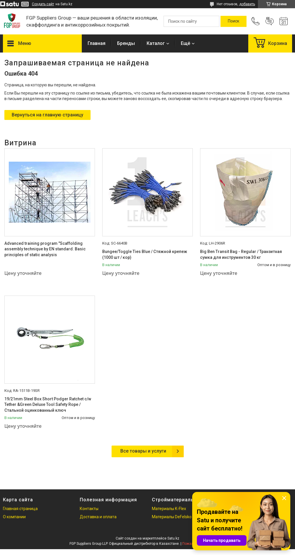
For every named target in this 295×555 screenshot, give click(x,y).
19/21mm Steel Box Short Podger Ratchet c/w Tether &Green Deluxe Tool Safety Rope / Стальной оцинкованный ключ (47, 405)
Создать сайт (43, 4)
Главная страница (20, 508)
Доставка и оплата (98, 516)
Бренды (126, 43)
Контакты (89, 508)
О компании (14, 516)
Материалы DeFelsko (172, 516)
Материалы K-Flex (169, 508)
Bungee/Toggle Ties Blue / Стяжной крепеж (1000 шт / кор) (144, 254)
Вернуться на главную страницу (47, 115)
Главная (96, 43)
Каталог (156, 43)
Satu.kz (173, 538)
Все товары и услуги (143, 451)
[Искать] (234, 21)
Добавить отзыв (270, 21)
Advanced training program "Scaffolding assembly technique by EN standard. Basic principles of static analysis (45, 249)
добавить (247, 4)
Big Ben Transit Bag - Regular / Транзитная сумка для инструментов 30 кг (241, 254)
